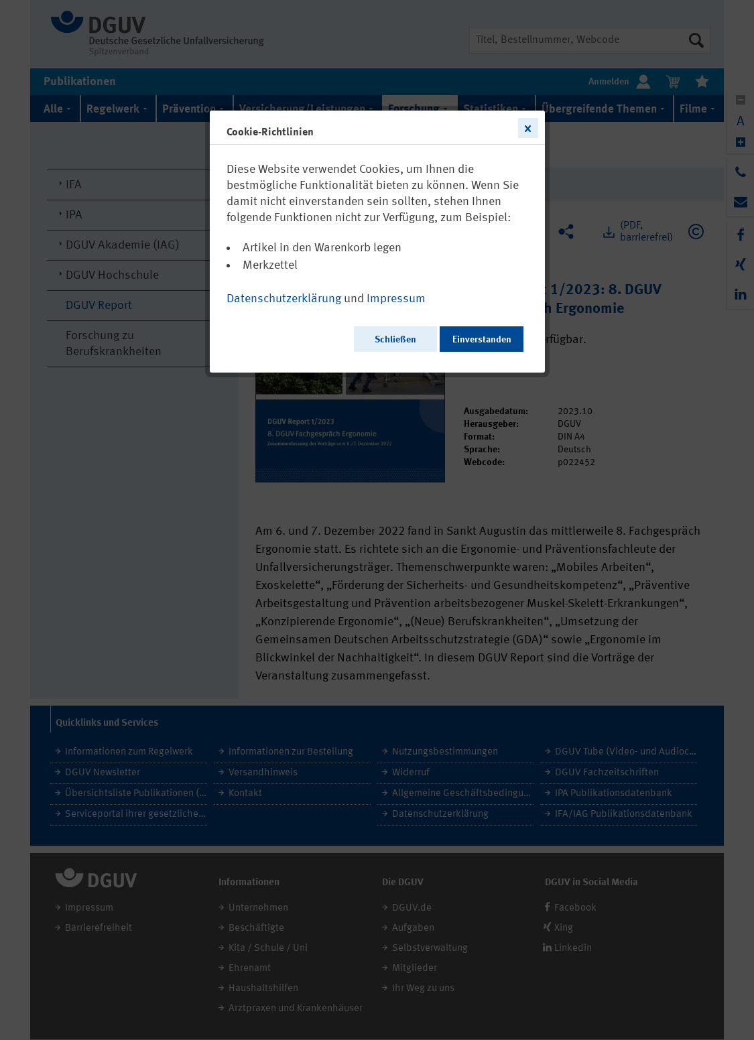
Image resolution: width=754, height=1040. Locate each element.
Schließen (395, 339)
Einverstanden (481, 339)
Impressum (396, 299)
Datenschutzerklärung (284, 299)
